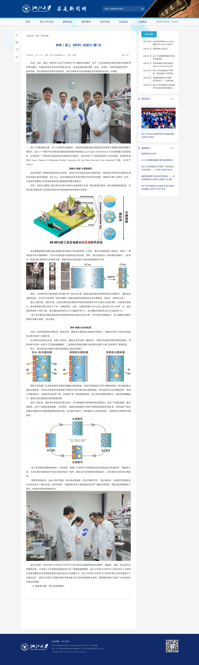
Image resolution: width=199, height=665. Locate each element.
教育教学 (86, 21)
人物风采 (142, 21)
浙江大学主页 (46, 21)
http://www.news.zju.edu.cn (77, 652)
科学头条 (105, 21)
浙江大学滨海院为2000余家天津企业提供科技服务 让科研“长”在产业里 (164, 88)
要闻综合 (67, 21)
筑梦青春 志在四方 (160, 49)
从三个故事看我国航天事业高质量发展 (157, 160)
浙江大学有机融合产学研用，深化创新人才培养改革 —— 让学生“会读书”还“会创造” (158, 170)
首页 (28, 21)
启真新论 (123, 21)
